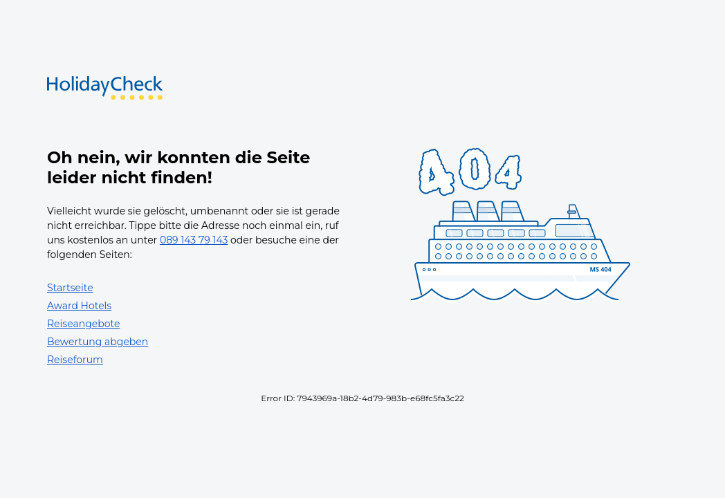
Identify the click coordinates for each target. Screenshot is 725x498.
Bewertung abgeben (97, 341)
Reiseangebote (83, 323)
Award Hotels (79, 305)
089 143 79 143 (194, 240)
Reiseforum (75, 359)
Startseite (70, 288)
